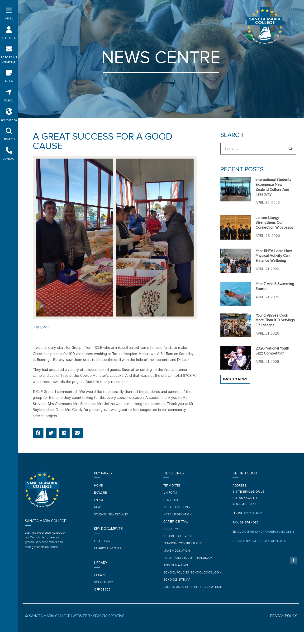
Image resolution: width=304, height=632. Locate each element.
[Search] (290, 148)
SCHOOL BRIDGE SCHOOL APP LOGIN (259, 541)
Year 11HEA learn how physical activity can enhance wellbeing (274, 256)
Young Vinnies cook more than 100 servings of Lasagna (275, 320)
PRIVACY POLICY (283, 616)
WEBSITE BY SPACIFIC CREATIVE (98, 616)
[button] (38, 433)
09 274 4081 (253, 513)
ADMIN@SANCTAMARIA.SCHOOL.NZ (268, 531)
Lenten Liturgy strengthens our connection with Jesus (274, 223)
